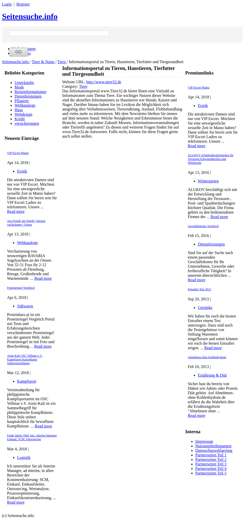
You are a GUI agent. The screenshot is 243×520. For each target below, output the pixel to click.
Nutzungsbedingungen (213, 446)
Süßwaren (25, 306)
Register (23, 4)
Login (7, 4)
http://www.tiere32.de (103, 82)
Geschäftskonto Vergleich (203, 226)
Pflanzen (22, 101)
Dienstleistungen (28, 96)
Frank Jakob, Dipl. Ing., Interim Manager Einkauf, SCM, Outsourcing (32, 437)
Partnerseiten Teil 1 (210, 455)
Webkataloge (25, 105)
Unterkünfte (24, 83)
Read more (16, 211)
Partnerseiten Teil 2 (210, 459)
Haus (19, 110)
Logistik (23, 457)
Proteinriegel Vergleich (21, 288)
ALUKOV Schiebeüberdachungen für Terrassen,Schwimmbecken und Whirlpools (210, 159)
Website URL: (74, 82)
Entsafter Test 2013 (199, 289)
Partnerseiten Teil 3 (210, 464)
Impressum (204, 441)
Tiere (62, 62)
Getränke (205, 307)
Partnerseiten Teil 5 (210, 473)
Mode (19, 87)
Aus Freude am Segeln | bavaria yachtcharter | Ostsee (26, 222)
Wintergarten (208, 181)
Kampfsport (26, 381)
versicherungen (27, 123)
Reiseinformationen (30, 92)
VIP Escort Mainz (18, 153)
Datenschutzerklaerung (213, 450)
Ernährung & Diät (212, 375)
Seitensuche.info (29, 16)
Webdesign (23, 114)
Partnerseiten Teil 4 (210, 468)
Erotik (22, 171)
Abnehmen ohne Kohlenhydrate (207, 357)
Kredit (20, 119)
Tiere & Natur (43, 62)
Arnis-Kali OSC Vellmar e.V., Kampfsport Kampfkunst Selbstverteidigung (25, 359)
